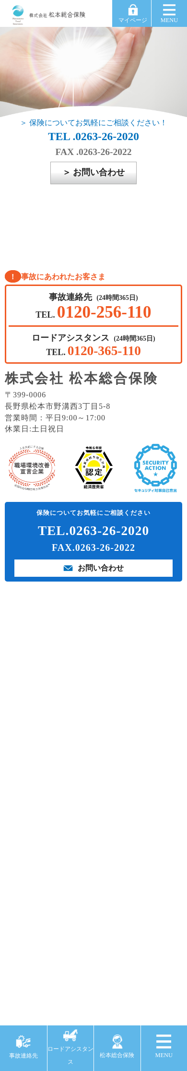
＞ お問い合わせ (93, 172)
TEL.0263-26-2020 (93, 531)
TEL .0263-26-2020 (93, 136)
